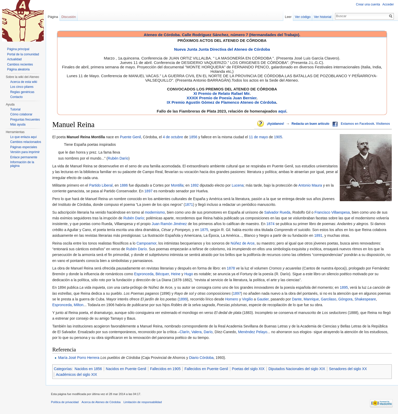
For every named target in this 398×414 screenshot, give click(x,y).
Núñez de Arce (243, 243)
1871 (189, 204)
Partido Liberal (101, 185)
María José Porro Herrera (78, 358)
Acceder (388, 4)
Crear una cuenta (368, 4)
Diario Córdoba (201, 358)
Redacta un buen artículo (310, 124)
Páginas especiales (23, 147)
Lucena (238, 185)
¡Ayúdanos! (275, 124)
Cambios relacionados (25, 142)
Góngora (345, 299)
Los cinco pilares (21, 87)
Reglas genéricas (22, 92)
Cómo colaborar (21, 114)
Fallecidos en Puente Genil (206, 369)
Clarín (184, 332)
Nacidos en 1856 (88, 369)
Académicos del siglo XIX (76, 374)
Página (53, 17)
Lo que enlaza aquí (23, 137)
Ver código (303, 17)
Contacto (16, 97)
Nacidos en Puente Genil (126, 369)
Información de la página (22, 164)
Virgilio (247, 299)
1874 (270, 224)
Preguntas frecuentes (25, 119)
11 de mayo (258, 137)
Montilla (177, 185)
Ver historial (322, 17)
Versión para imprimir (25, 152)
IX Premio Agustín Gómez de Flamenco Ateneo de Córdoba (221, 102)
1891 (318, 235)
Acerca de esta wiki (23, 82)
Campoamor (146, 243)
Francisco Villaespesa (332, 212)
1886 (124, 185)
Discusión (68, 17)
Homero (231, 299)
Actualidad (14, 59)
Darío (208, 332)
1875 (204, 230)
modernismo (155, 212)
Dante (296, 299)
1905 (278, 137)
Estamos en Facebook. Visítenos (365, 124)
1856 (193, 137)
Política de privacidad (65, 402)
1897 (148, 191)
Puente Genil (130, 137)
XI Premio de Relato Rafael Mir (221, 93)
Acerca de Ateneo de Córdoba (101, 402)
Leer (288, 17)
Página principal (18, 49)
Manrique (311, 299)
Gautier (263, 299)
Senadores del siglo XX (348, 369)
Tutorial (15, 109)
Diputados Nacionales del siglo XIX (296, 369)
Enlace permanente (23, 157)
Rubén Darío (118, 158)
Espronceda (143, 274)
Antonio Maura (310, 185)
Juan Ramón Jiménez (169, 224)
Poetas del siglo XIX (248, 369)
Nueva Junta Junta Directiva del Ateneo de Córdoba (222, 49)
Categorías (63, 369)
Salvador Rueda (277, 212)
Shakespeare (365, 299)
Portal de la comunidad (23, 54)
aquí (282, 111)
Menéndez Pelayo (252, 332)
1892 (195, 185)
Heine (176, 274)
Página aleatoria (18, 69)
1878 (231, 268)
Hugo (188, 274)
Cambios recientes (20, 64)
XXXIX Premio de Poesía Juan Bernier (221, 98)
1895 (344, 287)
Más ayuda (17, 124)
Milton (79, 305)
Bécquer (162, 274)
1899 (183, 299)
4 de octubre (173, 137)
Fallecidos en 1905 (165, 369)
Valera (196, 332)
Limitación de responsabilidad (143, 402)
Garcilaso (328, 299)
